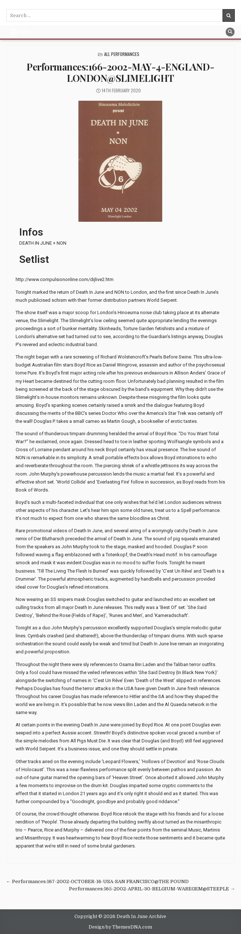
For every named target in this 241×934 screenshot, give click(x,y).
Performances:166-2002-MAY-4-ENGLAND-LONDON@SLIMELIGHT (120, 72)
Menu (25, 32)
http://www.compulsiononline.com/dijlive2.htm (65, 279)
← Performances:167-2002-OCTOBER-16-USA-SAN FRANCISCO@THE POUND (97, 881)
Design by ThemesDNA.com (120, 927)
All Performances (121, 54)
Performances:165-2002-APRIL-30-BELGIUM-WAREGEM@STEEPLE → (152, 888)
